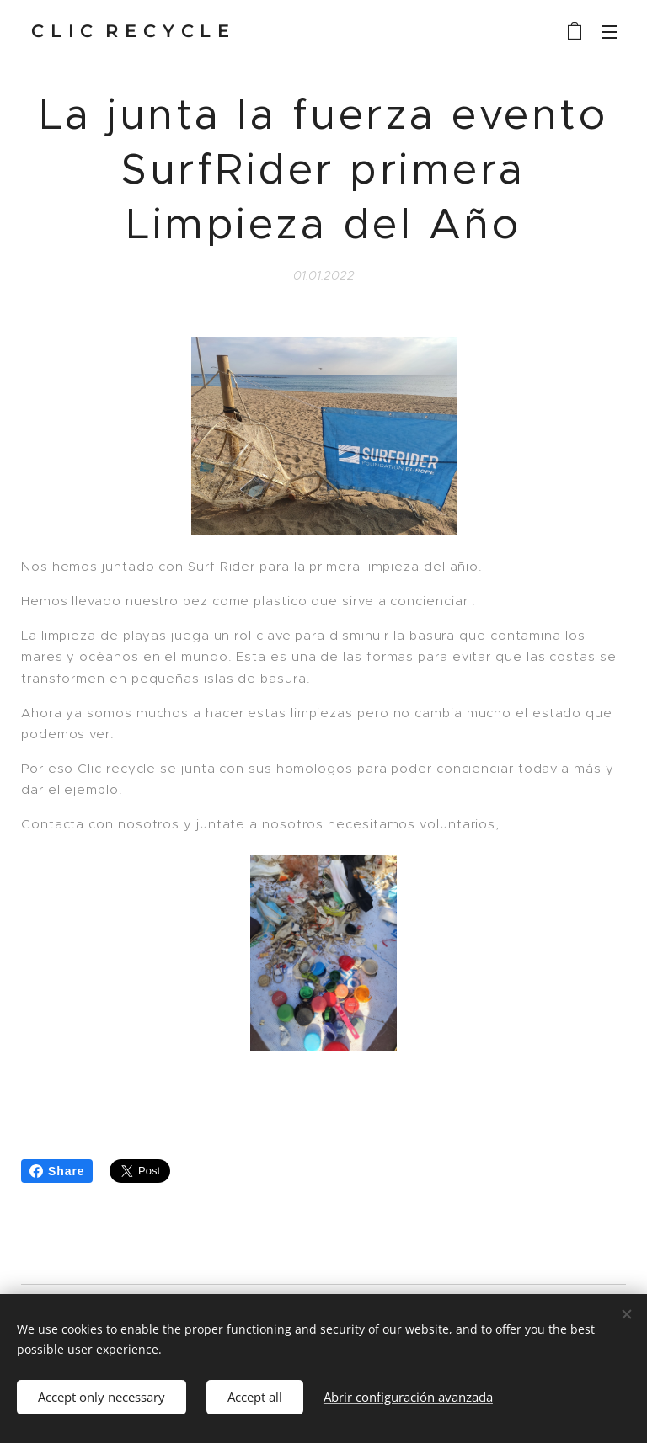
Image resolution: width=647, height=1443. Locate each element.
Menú (609, 32)
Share (56, 1171)
